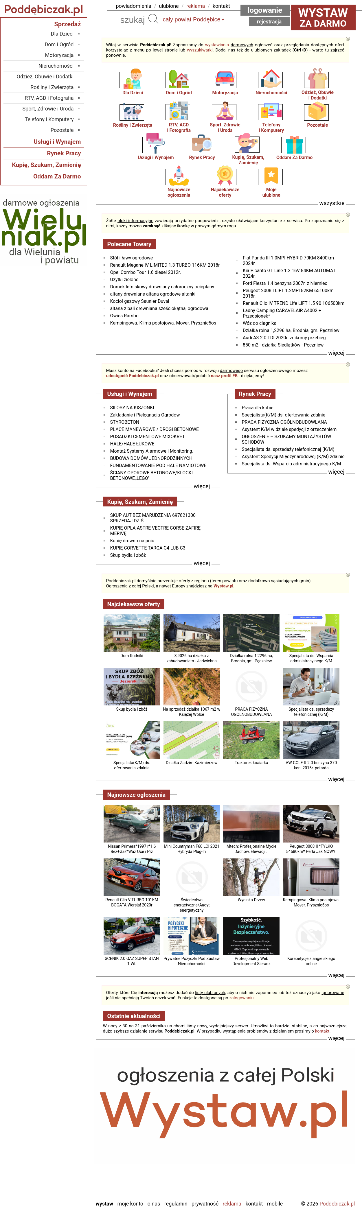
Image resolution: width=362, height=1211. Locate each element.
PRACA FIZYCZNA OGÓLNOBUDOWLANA (284, 422)
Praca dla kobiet (258, 407)
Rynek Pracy (202, 157)
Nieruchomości (271, 92)
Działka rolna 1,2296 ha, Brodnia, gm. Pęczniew (291, 330)
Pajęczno (63, 1148)
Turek (67, 1172)
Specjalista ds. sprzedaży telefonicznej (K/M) (288, 449)
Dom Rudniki (131, 655)
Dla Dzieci (132, 92)
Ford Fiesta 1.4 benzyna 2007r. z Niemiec (285, 283)
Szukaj (153, 18)
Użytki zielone (124, 279)
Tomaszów (62, 1164)
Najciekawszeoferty (225, 192)
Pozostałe (317, 125)
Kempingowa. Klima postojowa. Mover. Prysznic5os (163, 323)
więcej (336, 352)
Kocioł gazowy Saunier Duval (139, 301)
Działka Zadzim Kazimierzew (192, 762)
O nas (154, 1204)
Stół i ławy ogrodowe (131, 258)
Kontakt (254, 1204)
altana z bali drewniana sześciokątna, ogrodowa (159, 308)
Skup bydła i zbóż (131, 709)
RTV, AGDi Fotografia (179, 127)
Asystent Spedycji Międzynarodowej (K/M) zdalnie (293, 456)
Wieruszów (62, 1187)
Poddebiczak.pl (337, 1204)
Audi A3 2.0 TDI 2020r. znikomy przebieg (284, 337)
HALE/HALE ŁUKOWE (132, 444)
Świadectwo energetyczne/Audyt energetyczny (192, 905)
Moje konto (130, 1204)
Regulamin (176, 1204)
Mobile (275, 1204)
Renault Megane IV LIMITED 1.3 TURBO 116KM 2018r (165, 265)
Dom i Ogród (179, 92)
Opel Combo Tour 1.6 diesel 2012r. (145, 272)
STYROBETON (124, 422)
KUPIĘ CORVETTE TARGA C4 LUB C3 (147, 548)
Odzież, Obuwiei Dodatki (318, 95)
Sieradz (65, 1156)
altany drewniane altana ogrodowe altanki (153, 294)
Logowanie (265, 10)
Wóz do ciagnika (259, 323)
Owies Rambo (124, 315)
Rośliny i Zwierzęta (132, 125)
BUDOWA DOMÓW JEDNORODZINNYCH (151, 458)
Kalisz (67, 1125)
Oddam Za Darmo (294, 157)
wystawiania (217, 44)
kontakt (221, 6)
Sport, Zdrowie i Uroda (48, 109)
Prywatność (205, 1204)
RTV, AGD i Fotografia (49, 98)
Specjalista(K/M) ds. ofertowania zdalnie (284, 415)
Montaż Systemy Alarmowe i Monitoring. (152, 451)
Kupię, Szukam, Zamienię (248, 159)
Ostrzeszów (61, 1133)
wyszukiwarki (200, 50)
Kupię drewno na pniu (132, 540)
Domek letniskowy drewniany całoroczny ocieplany (162, 287)
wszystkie (331, 203)
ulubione (169, 6)
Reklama (232, 1204)
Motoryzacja (225, 92)
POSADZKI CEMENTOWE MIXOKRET (147, 436)
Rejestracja (269, 22)
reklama (195, 6)
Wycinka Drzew (251, 899)
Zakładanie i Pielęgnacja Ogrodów (145, 415)
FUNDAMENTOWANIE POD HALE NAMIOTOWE (158, 465)
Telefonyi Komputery (271, 127)
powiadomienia (133, 6)
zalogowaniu (241, 997)
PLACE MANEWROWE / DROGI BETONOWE (154, 429)
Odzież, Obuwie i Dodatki (45, 76)
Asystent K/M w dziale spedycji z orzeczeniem (289, 429)
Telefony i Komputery (49, 119)
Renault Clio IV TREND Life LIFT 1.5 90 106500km (293, 303)
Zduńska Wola (58, 1195)
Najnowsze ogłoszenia (179, 192)
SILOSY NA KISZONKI (132, 407)
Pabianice (63, 1140)
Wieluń (66, 1179)
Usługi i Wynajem (156, 157)
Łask (68, 1109)
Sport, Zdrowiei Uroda (225, 127)
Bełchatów (62, 1101)
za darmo (323, 17)
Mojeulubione (271, 192)
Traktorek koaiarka (251, 762)
